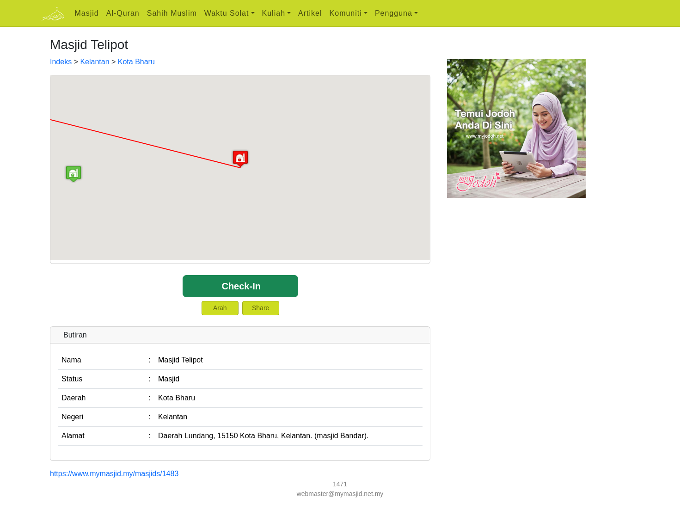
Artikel (310, 13)
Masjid (87, 13)
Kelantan (94, 62)
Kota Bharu (136, 62)
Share (260, 308)
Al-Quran (123, 13)
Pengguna (393, 13)
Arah (220, 308)
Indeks (61, 62)
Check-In (240, 286)
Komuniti (346, 13)
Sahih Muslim (172, 13)
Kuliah (273, 13)
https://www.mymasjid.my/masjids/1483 (114, 474)
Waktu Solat (226, 13)
